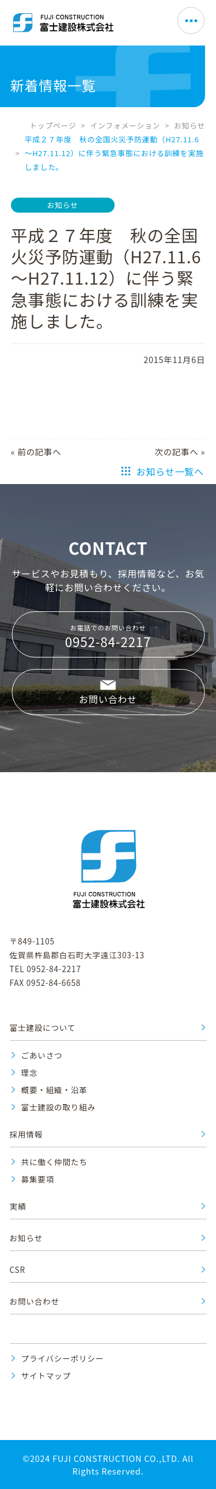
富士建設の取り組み (58, 1107)
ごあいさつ (42, 1055)
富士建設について (43, 1027)
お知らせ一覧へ (170, 471)
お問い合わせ (108, 699)
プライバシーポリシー (62, 1358)
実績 (18, 1206)
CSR (17, 1269)
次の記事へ (177, 451)
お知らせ (189, 125)
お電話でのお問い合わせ (108, 637)
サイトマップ (46, 1375)
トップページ (52, 125)
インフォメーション (125, 125)
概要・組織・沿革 (54, 1089)
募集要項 (38, 1179)
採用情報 (26, 1134)
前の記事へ (39, 451)
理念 (29, 1072)
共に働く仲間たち (54, 1161)
